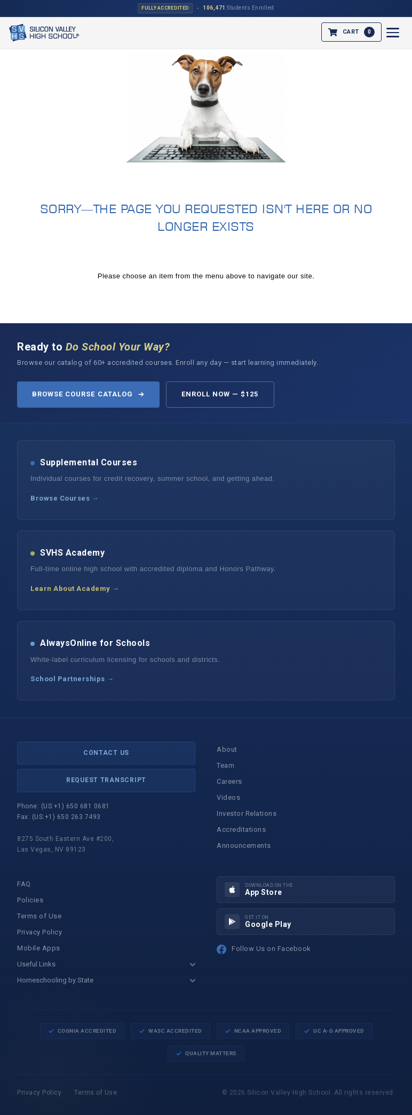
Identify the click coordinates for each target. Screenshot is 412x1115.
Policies (30, 900)
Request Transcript (106, 780)
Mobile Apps (38, 948)
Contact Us (106, 753)
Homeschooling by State (106, 980)
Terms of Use (39, 916)
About (227, 749)
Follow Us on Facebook (264, 949)
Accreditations (241, 829)
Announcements (244, 845)
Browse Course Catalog (88, 394)
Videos (228, 797)
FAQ (24, 884)
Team (225, 765)
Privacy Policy (39, 932)
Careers (229, 781)
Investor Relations (246, 813)
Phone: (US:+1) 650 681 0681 (63, 806)
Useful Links (106, 964)
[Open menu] (392, 32)
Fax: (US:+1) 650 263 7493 (59, 817)
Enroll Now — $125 (220, 394)
